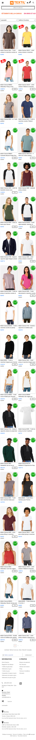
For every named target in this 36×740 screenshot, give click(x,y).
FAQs (20, 669)
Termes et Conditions (17, 734)
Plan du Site (26, 734)
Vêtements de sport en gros (9, 677)
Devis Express (5, 662)
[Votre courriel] (12, 655)
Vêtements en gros (6, 669)
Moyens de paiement (24, 662)
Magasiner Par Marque (7, 664)
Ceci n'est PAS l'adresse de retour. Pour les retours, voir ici (14, 718)
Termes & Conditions (24, 671)
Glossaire (21, 673)
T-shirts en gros (6, 671)
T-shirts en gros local (7, 666)
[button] (27, 2)
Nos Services (22, 664)
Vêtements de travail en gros (9, 675)
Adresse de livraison (24, 666)
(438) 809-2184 (8, 683)
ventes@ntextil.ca (6, 697)
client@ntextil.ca (6, 694)
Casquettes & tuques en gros (9, 673)
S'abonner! (28, 655)
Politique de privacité (7, 734)
